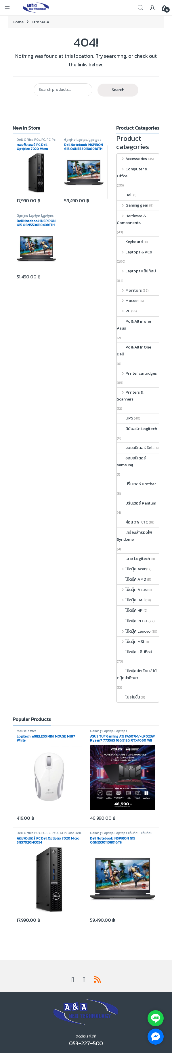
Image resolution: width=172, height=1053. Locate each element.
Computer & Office (132, 172)
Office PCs (32, 139)
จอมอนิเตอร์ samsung (131, 461)
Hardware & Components (131, 219)
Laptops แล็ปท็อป (136, 271)
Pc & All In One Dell (36, 141)
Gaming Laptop (75, 139)
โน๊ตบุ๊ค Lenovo (134, 631)
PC (43, 139)
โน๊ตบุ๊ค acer (131, 569)
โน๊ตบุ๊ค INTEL (132, 621)
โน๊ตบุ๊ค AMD (131, 579)
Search (140, 8)
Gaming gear (132, 205)
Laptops (120, 731)
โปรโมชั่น (128, 697)
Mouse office (27, 731)
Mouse (127, 301)
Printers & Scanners (130, 395)
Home (18, 22)
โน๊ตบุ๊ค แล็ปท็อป (134, 652)
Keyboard (130, 242)
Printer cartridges (137, 373)
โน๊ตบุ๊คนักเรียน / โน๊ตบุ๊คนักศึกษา (136, 674)
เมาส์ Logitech (133, 559)
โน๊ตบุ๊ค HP (130, 610)
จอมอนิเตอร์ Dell (135, 448)
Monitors (129, 290)
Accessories (132, 159)
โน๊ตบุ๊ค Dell (130, 600)
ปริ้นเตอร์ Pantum (136, 503)
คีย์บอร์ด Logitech (137, 429)
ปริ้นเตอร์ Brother (136, 484)
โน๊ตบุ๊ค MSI (130, 642)
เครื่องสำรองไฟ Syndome (134, 536)
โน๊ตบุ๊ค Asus (131, 590)
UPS (125, 418)
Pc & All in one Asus (134, 324)
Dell (19, 139)
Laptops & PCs (134, 252)
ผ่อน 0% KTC (132, 522)
